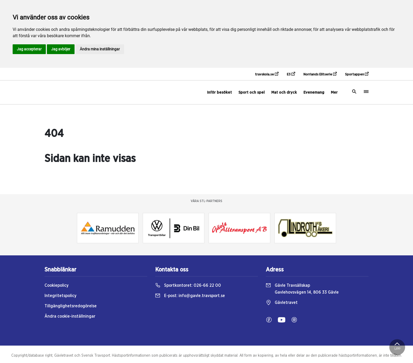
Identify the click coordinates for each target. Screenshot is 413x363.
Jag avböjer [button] (60, 49)
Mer (334, 92)
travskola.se (266, 74)
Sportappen (356, 74)
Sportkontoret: (188, 285)
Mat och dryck (284, 92)
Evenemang (313, 92)
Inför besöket (219, 92)
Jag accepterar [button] (29, 49)
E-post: (190, 295)
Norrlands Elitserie (320, 74)
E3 (291, 74)
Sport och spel (251, 92)
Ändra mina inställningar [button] (100, 49)
